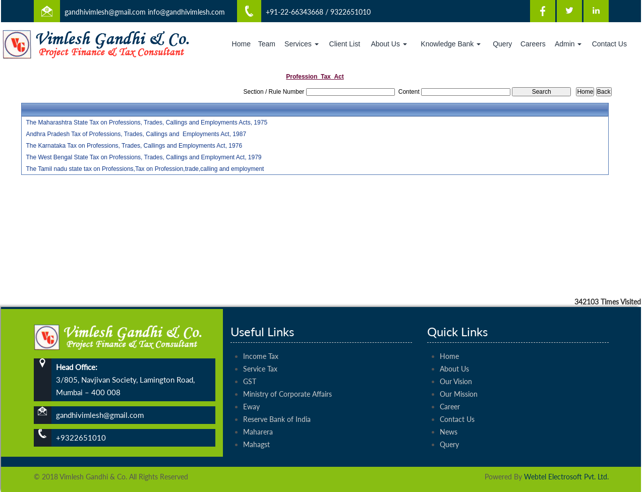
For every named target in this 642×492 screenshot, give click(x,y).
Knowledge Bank (451, 44)
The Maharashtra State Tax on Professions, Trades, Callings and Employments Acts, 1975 (146, 122)
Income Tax (260, 338)
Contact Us (609, 44)
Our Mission (459, 376)
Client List (344, 44)
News (448, 414)
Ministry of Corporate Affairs (287, 376)
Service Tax (260, 351)
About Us (388, 44)
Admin (568, 44)
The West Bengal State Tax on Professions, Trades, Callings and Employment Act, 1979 (143, 157)
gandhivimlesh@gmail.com (105, 12)
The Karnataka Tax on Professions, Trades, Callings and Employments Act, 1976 (134, 145)
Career (450, 389)
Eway (251, 389)
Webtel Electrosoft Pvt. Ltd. (566, 476)
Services (301, 44)
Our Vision (456, 363)
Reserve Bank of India (277, 401)
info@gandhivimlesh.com (186, 12)
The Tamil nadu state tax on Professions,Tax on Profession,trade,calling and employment (145, 168)
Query (502, 44)
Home (241, 44)
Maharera (258, 414)
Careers (533, 44)
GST (249, 363)
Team (266, 44)
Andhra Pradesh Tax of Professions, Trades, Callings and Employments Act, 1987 (136, 134)
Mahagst (256, 426)
